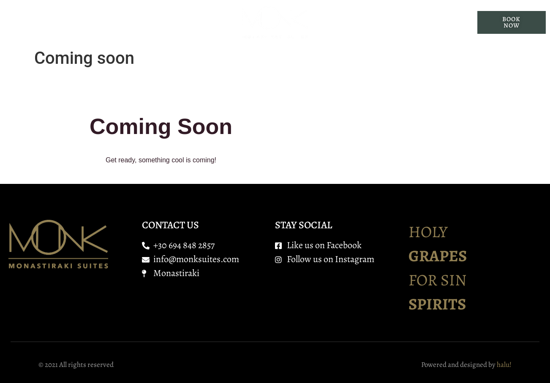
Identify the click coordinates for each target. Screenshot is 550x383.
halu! (504, 364)
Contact (412, 22)
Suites (143, 22)
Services (193, 22)
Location (358, 22)
